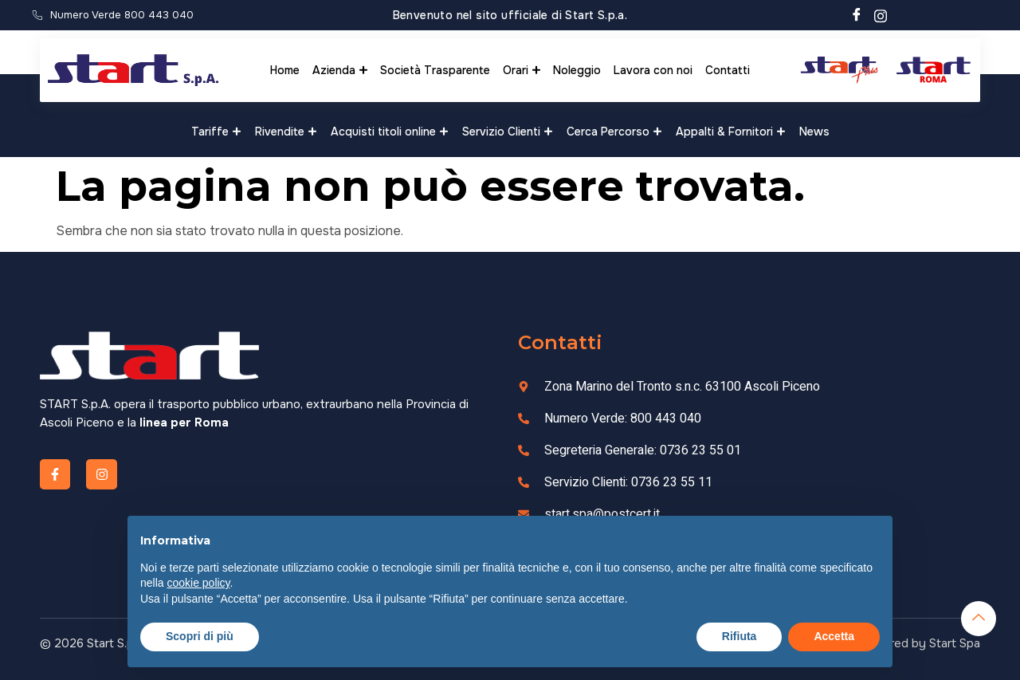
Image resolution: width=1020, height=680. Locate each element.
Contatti (727, 70)
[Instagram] (880, 15)
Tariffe (216, 131)
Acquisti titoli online (389, 131)
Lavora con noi (653, 70)
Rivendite (285, 131)
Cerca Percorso (614, 131)
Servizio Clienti (507, 131)
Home (285, 70)
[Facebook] (856, 15)
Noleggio (577, 70)
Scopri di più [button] (199, 636)
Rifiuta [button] (739, 636)
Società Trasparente (435, 70)
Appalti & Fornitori (730, 131)
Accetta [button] (834, 636)
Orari (521, 70)
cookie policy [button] (198, 582)
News (814, 131)
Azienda (339, 70)
